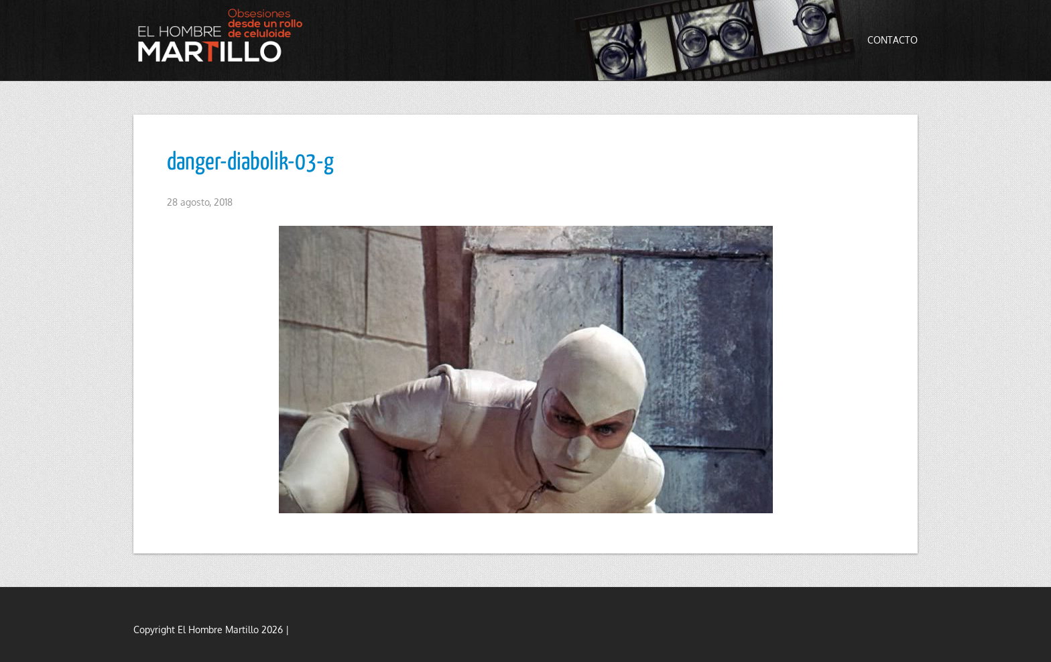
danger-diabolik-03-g (250, 163)
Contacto (892, 40)
